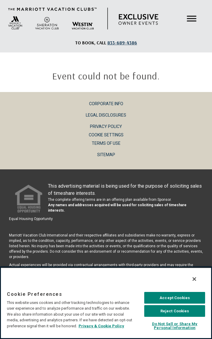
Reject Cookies (174, 311)
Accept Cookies (175, 298)
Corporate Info (106, 103)
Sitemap (106, 154)
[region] (106, 302)
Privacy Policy (106, 126)
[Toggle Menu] (191, 19)
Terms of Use (106, 143)
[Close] (194, 279)
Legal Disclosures (106, 115)
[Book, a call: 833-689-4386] (122, 43)
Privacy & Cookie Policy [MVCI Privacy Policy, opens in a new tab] (101, 326)
